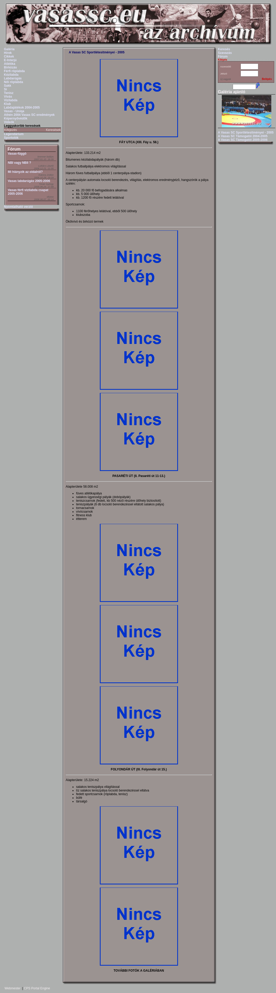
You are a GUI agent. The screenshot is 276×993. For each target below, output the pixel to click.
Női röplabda (13, 82)
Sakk (7, 85)
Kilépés (222, 59)
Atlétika (9, 64)
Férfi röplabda (14, 71)
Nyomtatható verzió (18, 207)
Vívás (8, 96)
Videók (9, 122)
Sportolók (11, 138)
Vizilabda (10, 100)
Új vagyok (225, 79)
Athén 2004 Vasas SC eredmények (29, 115)
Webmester (13, 988)
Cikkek (9, 56)
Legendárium (13, 134)
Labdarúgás (13, 78)
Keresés (224, 49)
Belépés (267, 79)
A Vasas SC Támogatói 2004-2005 (242, 136)
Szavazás (225, 53)
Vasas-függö (17, 153)
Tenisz (8, 93)
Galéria (9, 49)
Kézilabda (11, 75)
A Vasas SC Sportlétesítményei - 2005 (97, 52)
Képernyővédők (15, 118)
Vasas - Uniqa (14, 111)
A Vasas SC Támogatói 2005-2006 (242, 140)
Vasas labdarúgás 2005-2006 (29, 181)
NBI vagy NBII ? (19, 163)
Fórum (14, 149)
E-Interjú (10, 60)
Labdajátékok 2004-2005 (22, 107)
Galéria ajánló (231, 92)
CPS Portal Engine (37, 988)
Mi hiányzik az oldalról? (25, 172)
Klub (7, 104)
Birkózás (10, 67)
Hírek (8, 53)
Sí (5, 89)
